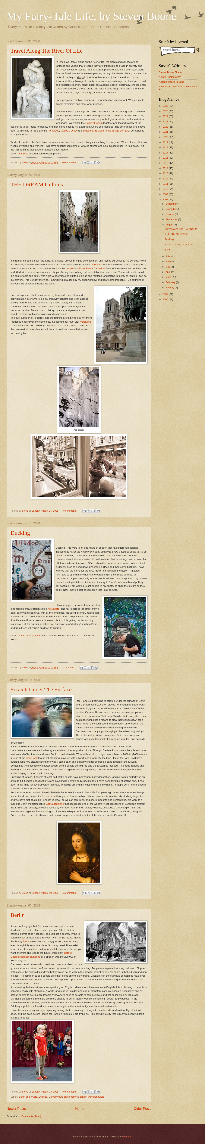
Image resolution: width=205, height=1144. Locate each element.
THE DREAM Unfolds (37, 184)
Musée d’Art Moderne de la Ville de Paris (106, 130)
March (169, 277)
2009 (166, 194)
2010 (166, 189)
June (169, 261)
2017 (166, 152)
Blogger (127, 1136)
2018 (166, 147)
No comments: (70, 162)
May (168, 266)
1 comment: (68, 667)
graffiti (83, 1096)
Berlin (18, 915)
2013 (166, 173)
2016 (166, 157)
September (172, 219)
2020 (166, 137)
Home (79, 1109)
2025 (166, 111)
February (171, 282)
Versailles (85, 321)
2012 (166, 178)
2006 (166, 299)
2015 (166, 163)
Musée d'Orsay (69, 130)
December (171, 203)
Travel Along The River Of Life (46, 51)
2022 (166, 126)
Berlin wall (32, 758)
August (170, 224)
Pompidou (53, 130)
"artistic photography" (29, 635)
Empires (42, 1096)
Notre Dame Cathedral (92, 268)
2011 (166, 183)
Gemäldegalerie (55, 803)
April (168, 272)
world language (96, 1096)
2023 (166, 121)
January (170, 287)
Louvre (70, 268)
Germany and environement (64, 1096)
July (168, 256)
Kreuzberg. (54, 608)
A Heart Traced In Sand (171, 81)
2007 (166, 294)
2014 (166, 168)
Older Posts (142, 1109)
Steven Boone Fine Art (171, 72)
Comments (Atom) (31, 1116)
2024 (166, 116)
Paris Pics (22, 153)
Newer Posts (16, 1109)
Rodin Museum (93, 123)
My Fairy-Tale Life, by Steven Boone (91, 16)
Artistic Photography (170, 77)
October (170, 214)
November (171, 209)
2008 (166, 199)
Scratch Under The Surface (41, 689)
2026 (166, 105)
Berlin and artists (28, 1096)
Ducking (20, 533)
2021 (166, 131)
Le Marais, (96, 264)
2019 (166, 142)
